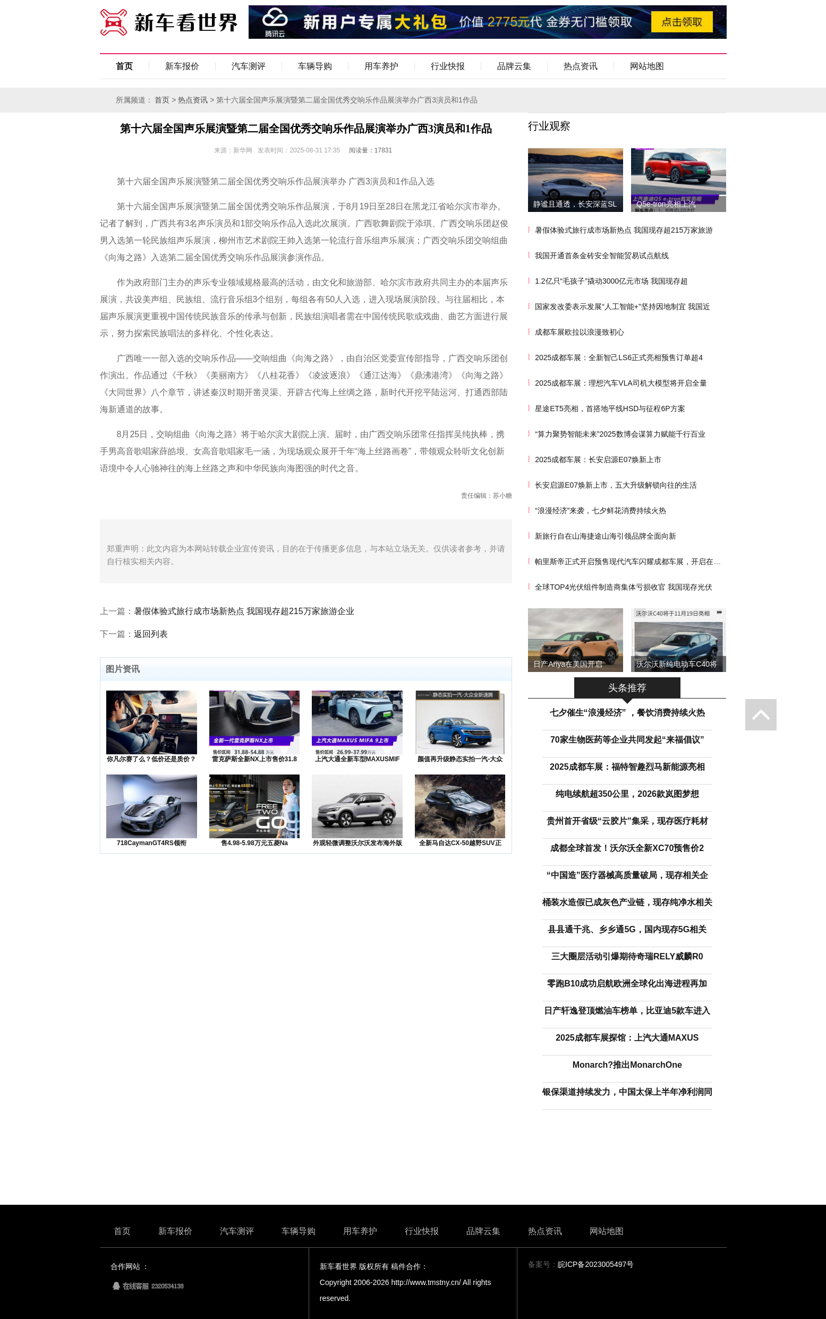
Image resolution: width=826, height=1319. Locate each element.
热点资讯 (581, 66)
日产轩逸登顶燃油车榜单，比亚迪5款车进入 (627, 1010)
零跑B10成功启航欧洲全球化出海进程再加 (627, 983)
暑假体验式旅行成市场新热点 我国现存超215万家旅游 (624, 230)
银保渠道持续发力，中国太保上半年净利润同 (627, 1091)
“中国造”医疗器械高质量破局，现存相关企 (627, 875)
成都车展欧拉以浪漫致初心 (579, 332)
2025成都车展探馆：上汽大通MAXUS (627, 1037)
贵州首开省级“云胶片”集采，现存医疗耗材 (627, 821)
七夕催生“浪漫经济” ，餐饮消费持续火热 (627, 712)
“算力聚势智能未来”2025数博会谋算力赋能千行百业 (620, 434)
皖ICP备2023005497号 (596, 1264)
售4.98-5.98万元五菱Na (254, 843)
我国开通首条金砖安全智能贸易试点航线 (602, 255)
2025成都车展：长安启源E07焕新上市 (598, 459)
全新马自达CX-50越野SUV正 (460, 843)
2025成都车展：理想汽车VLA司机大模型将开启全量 (621, 383)
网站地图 (647, 66)
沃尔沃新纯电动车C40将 (676, 664)
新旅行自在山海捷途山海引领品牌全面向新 (605, 536)
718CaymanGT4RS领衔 (151, 843)
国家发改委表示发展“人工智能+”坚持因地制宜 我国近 (622, 306)
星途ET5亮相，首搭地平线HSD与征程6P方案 (610, 408)
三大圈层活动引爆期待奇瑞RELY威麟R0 (627, 956)
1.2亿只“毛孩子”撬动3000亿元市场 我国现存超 (611, 281)
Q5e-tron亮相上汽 (665, 204)
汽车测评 (249, 66)
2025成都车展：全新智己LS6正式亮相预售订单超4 (619, 357)
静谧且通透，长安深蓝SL (575, 204)
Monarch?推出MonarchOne (627, 1064)
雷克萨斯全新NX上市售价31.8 (254, 759)
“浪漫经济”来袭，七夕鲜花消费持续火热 (600, 510)
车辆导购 (315, 66)
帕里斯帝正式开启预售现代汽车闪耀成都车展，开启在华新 (631, 561)
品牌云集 (514, 66)
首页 (124, 66)
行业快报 (448, 66)
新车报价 (182, 66)
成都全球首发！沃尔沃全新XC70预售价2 (627, 848)
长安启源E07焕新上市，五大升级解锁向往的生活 (616, 485)
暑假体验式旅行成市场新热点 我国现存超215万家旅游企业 (244, 611)
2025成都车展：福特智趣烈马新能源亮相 (627, 766)
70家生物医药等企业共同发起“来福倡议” (627, 739)
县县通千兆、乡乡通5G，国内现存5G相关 (627, 929)
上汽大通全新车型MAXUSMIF (357, 759)
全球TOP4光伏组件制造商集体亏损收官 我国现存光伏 (623, 587)
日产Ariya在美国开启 (567, 664)
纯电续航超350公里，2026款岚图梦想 (627, 793)
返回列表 (151, 634)
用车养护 (381, 66)
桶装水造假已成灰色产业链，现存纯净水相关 (627, 902)
